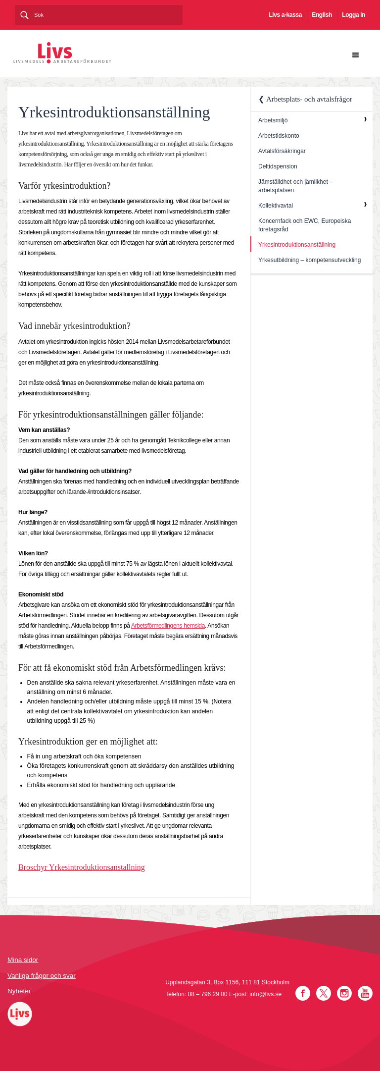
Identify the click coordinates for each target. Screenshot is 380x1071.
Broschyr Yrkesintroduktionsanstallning (81, 867)
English (322, 14)
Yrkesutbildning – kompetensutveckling (309, 260)
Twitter (323, 993)
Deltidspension (277, 166)
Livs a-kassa (285, 14)
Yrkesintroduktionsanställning (296, 244)
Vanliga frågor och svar (41, 975)
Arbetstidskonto (278, 135)
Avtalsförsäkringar (282, 151)
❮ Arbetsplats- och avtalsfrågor (305, 99)
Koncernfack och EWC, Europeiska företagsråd (304, 225)
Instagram (344, 993)
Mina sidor (22, 960)
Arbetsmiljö (272, 120)
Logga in (353, 14)
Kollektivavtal (275, 205)
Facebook (302, 993)
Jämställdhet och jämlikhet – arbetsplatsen (295, 186)
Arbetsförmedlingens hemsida (168, 625)
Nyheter (19, 991)
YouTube (365, 993)
